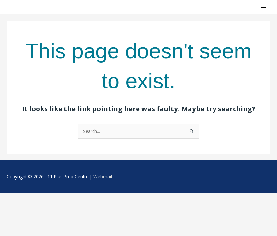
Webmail (102, 176)
